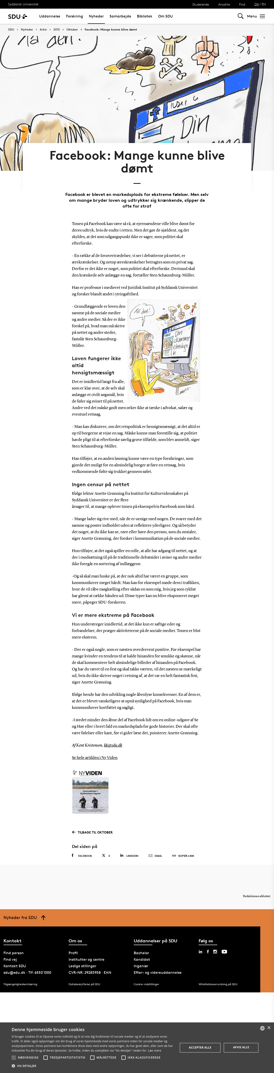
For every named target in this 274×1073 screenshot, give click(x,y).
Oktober (72, 29)
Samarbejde (120, 16)
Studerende (200, 4)
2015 (56, 29)
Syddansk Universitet (23, 4)
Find (242, 4)
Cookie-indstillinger (146, 984)
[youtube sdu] (224, 951)
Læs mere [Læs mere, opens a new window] (154, 1050)
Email (155, 856)
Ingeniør (141, 966)
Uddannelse (49, 16)
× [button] (269, 1028)
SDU (11, 29)
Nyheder (96, 16)
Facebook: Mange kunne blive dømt (111, 29)
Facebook (82, 856)
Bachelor (141, 953)
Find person (13, 953)
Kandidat (142, 959)
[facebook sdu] (208, 951)
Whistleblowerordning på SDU (218, 984)
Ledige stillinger (82, 966)
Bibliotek (144, 16)
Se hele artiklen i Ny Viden (94, 758)
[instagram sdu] (215, 951)
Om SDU (165, 16)
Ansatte (224, 4)
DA (256, 4)
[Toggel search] (241, 16)
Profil (73, 953)
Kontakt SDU (14, 966)
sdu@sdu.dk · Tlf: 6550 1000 (27, 972)
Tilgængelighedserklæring (20, 984)
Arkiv (43, 29)
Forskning (74, 16)
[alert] (137, 1047)
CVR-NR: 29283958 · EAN (90, 972)
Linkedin (129, 856)
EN (264, 4)
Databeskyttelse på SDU (84, 984)
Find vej (10, 959)
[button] (13, 1057)
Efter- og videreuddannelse (158, 972)
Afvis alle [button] (241, 1047)
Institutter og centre (86, 959)
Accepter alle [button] (200, 1047)
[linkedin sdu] (200, 951)
